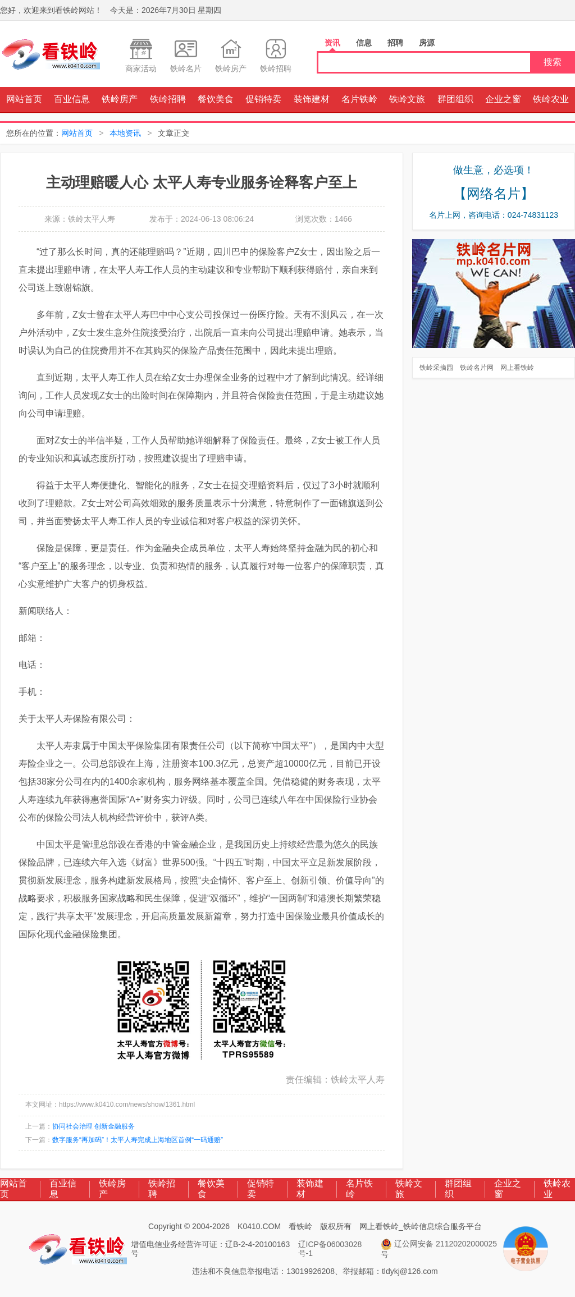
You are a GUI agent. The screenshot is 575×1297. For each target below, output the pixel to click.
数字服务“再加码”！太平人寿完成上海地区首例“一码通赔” (137, 1140)
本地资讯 (125, 133)
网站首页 (24, 99)
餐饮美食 (216, 99)
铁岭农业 (551, 99)
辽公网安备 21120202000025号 (439, 1249)
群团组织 (455, 99)
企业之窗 (503, 99)
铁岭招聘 (168, 99)
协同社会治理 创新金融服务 (93, 1126)
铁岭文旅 (407, 99)
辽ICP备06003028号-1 (330, 1249)
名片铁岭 (359, 99)
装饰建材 (312, 99)
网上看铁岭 (517, 368)
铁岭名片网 (477, 368)
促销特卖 (263, 99)
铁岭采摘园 (436, 368)
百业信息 (72, 99)
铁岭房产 (120, 99)
